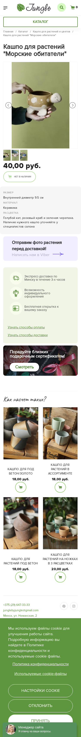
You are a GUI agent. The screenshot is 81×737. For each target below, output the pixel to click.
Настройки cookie (40, 690)
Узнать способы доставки (28, 335)
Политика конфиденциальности (41, 664)
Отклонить (40, 706)
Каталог (40, 22)
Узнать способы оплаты (26, 327)
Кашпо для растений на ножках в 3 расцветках (60, 559)
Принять (40, 721)
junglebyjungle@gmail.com (20, 610)
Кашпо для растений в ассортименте (60, 469)
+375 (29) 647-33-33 (16, 605)
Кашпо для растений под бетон (21, 561)
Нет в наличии (22, 176)
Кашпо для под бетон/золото (21, 471)
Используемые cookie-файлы (40, 673)
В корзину (20, 487)
